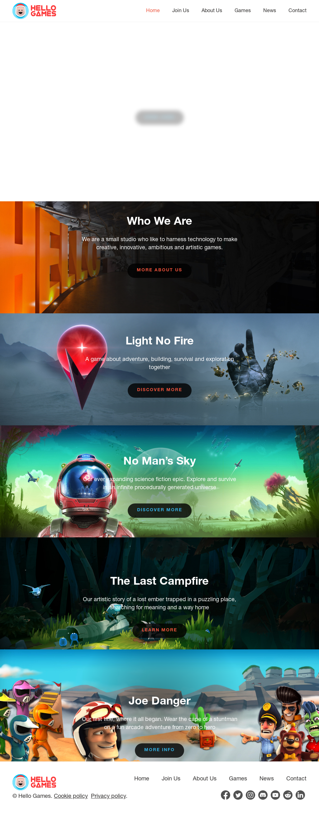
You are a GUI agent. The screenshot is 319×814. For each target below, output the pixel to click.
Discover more (159, 390)
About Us (212, 10)
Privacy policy (108, 795)
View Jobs (159, 117)
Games (243, 10)
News (269, 10)
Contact (297, 10)
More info (159, 750)
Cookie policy (71, 795)
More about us (159, 270)
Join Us (180, 10)
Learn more (159, 630)
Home (153, 10)
